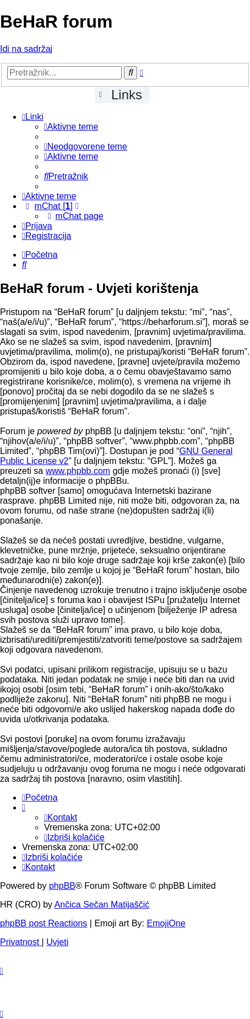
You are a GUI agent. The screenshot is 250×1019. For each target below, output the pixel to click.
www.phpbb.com (78, 471)
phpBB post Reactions (43, 923)
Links (126, 94)
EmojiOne (166, 923)
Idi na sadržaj (26, 49)
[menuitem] (71, 126)
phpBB (62, 885)
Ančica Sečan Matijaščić (102, 904)
